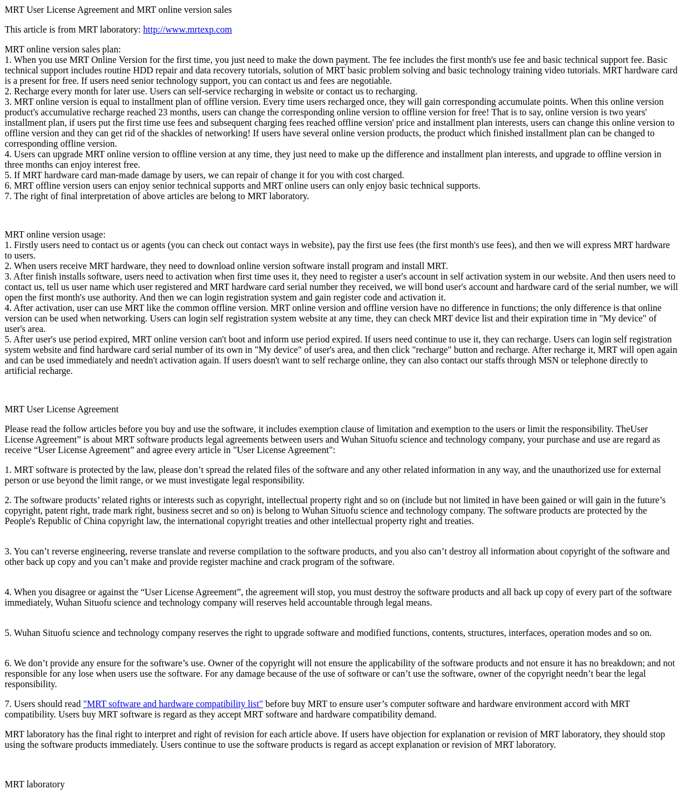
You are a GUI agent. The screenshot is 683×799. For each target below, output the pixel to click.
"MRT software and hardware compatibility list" (173, 704)
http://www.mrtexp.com (187, 29)
